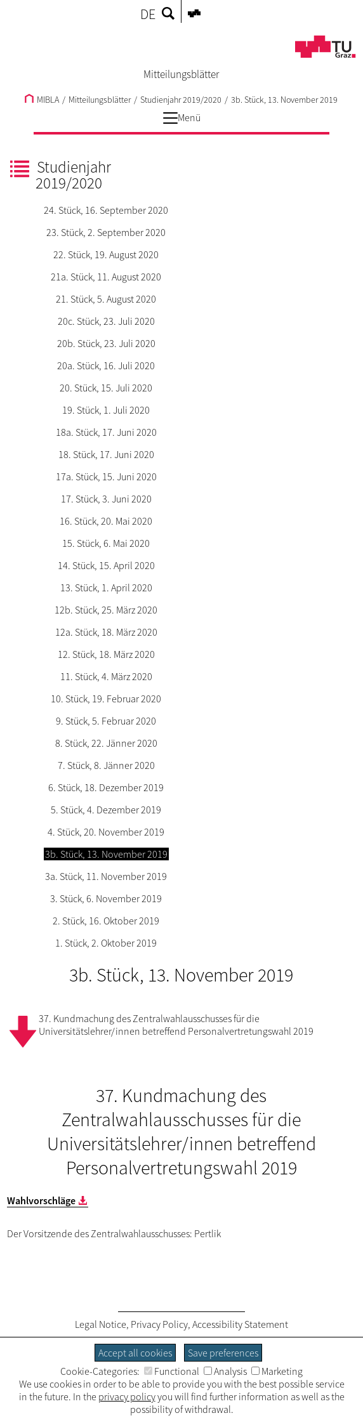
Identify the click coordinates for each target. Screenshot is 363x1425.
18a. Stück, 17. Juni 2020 (106, 432)
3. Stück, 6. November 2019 (106, 898)
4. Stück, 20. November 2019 (106, 831)
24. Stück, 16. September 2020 (106, 210)
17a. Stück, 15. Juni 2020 (106, 476)
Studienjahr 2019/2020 (180, 99)
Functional (171, 1371)
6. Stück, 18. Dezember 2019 (106, 787)
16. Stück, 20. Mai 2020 (106, 521)
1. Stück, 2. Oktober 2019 (106, 942)
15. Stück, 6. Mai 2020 (106, 543)
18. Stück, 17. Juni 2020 (106, 454)
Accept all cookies (135, 1352)
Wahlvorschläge (41, 1200)
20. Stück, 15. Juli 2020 (106, 387)
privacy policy (126, 1396)
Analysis (225, 1371)
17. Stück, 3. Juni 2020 (106, 498)
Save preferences (223, 1352)
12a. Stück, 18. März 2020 (106, 632)
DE (147, 14)
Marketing (277, 1371)
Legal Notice (100, 1324)
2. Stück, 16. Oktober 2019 (106, 920)
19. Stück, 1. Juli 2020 (106, 410)
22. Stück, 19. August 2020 (106, 254)
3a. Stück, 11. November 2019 (106, 876)
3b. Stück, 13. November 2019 (284, 99)
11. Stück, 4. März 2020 (106, 676)
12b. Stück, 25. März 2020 (106, 609)
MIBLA (42, 99)
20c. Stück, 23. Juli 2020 (106, 321)
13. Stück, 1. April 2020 (106, 587)
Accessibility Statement (240, 1324)
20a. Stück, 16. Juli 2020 (106, 365)
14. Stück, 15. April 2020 (106, 565)
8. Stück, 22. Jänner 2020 (106, 743)
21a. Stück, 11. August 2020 (106, 276)
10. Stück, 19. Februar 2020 (106, 698)
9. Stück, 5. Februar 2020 (106, 720)
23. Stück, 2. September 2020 (106, 232)
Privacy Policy (159, 1324)
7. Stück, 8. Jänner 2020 (106, 765)
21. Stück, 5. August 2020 (106, 298)
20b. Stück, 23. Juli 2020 (106, 343)
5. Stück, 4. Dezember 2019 (106, 809)
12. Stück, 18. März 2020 (106, 654)
